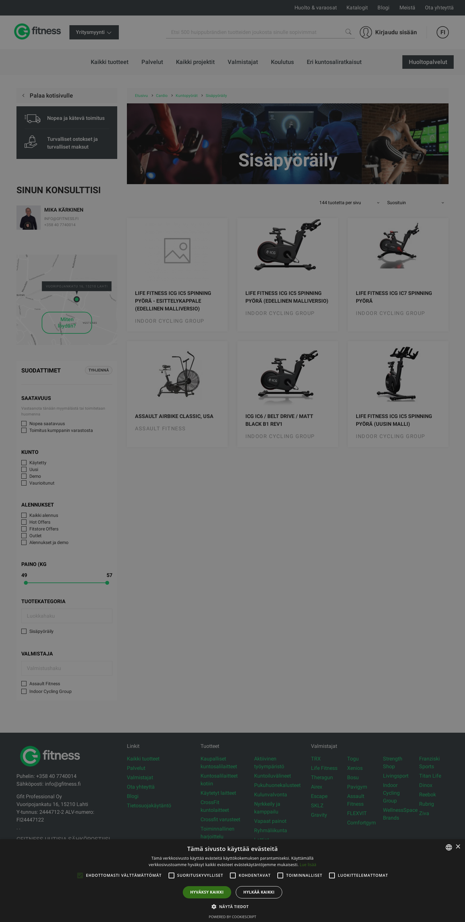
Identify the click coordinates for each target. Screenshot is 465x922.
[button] (232, 906)
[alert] (232, 461)
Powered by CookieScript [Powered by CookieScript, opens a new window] (232, 916)
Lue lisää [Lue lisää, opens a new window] (308, 864)
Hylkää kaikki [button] (258, 892)
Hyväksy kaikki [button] (207, 892)
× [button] (457, 846)
